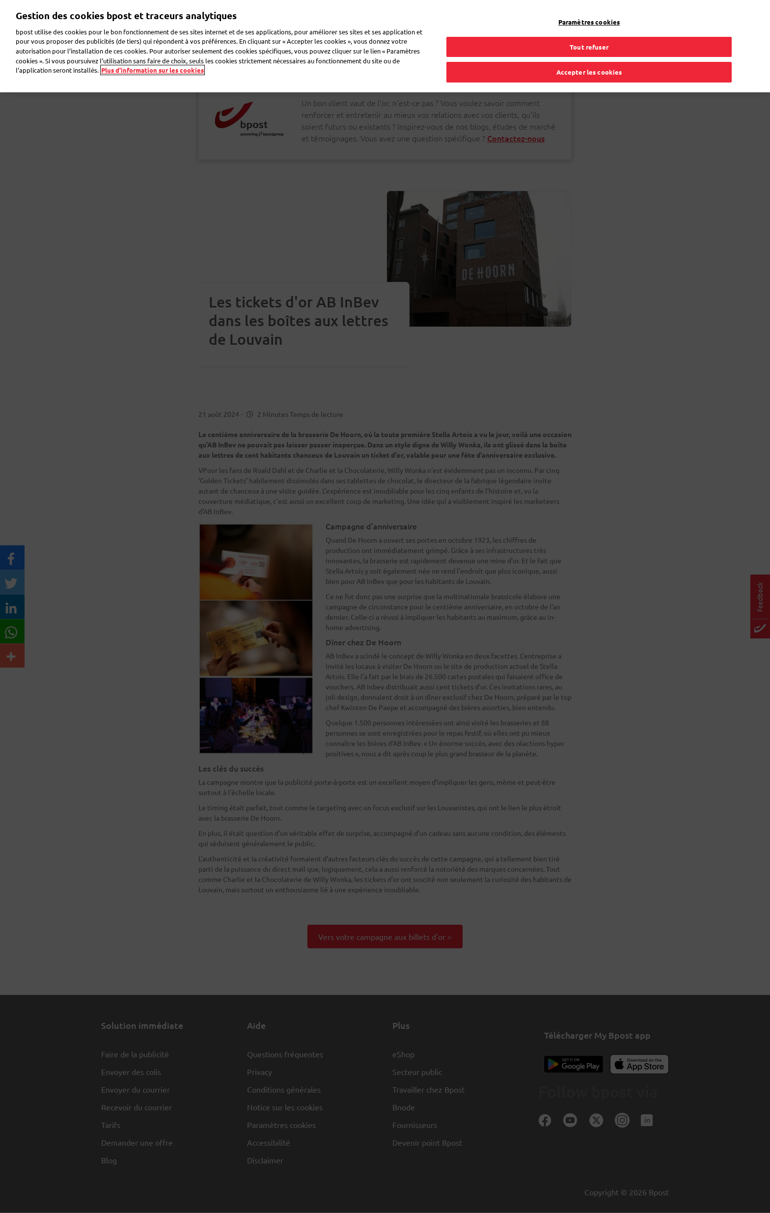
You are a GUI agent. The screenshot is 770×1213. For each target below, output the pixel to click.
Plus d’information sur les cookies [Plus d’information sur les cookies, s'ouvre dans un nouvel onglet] (152, 49)
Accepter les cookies (589, 51)
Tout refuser (589, 26)
